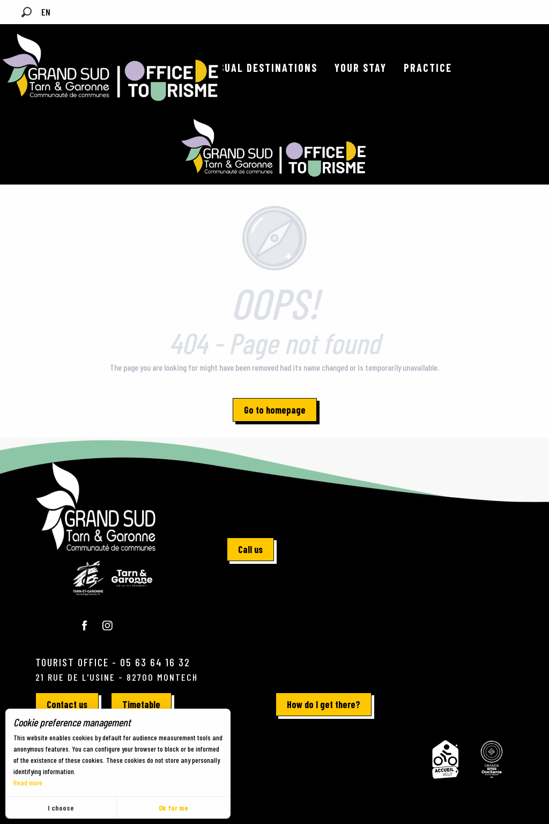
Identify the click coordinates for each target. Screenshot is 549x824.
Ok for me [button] (173, 807)
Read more (27, 782)
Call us (250, 549)
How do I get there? (323, 704)
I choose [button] (61, 807)
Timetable (141, 704)
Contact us (67, 704)
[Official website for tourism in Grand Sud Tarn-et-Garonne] (274, 148)
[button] (26, 12)
